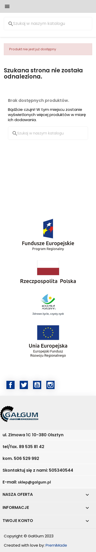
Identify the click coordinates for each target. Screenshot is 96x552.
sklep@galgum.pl (34, 482)
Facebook (10, 385)
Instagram (50, 385)
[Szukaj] (48, 23)
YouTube (37, 385)
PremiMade (56, 545)
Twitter (24, 385)
